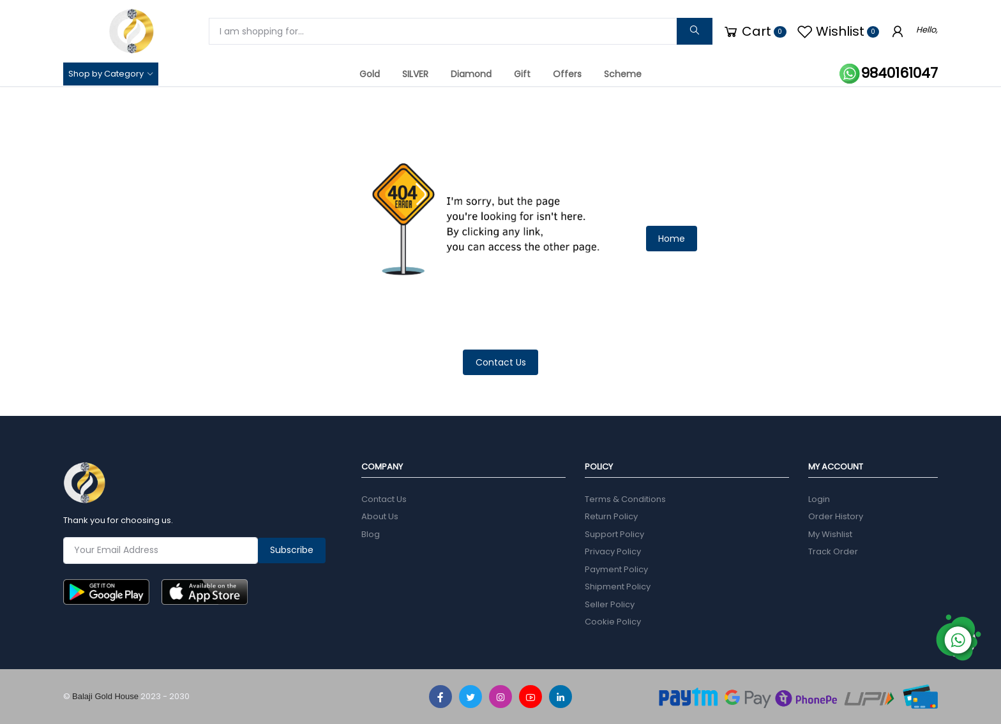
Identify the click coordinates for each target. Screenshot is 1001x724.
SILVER (415, 74)
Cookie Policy (613, 622)
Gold (369, 74)
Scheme (623, 74)
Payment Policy (616, 569)
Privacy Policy (613, 551)
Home (671, 238)
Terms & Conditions (625, 499)
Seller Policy (610, 604)
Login (819, 499)
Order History (835, 516)
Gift (522, 74)
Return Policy (611, 516)
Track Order (833, 551)
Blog (370, 534)
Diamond (471, 74)
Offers (567, 74)
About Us (379, 516)
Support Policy (614, 534)
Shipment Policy (618, 586)
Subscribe (291, 549)
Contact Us (501, 362)
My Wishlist (830, 534)
